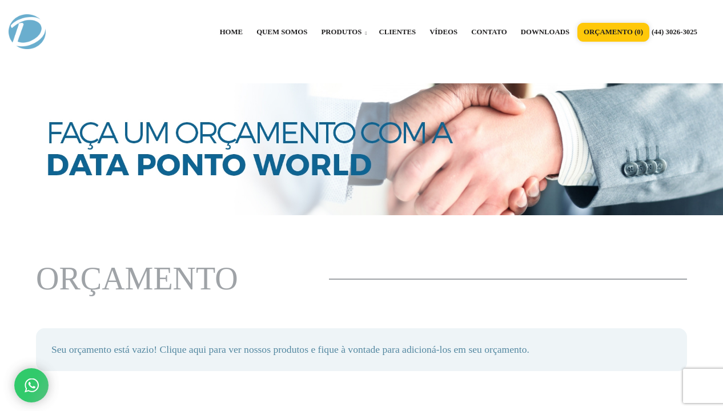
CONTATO (489, 32)
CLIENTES (397, 32)
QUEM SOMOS (281, 32)
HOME (231, 32)
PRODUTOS (344, 32)
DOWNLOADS (545, 32)
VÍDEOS (443, 32)
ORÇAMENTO (613, 32)
